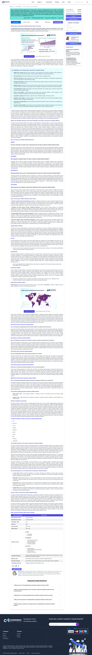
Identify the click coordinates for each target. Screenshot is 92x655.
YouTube (18, 636)
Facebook (19, 633)
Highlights (37, 22)
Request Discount (73, 19)
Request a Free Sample (29, 56)
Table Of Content (26, 22)
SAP (13, 421)
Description (15, 22)
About (63, 2)
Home (33, 2)
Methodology (47, 22)
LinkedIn (18, 635)
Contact (69, 2)
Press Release (49, 2)
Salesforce (15, 423)
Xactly (14, 425)
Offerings (57, 2)
